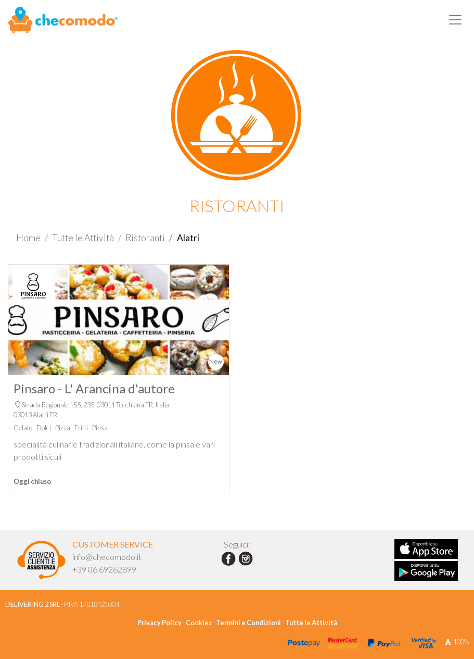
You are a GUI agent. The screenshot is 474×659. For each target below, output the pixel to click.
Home (28, 237)
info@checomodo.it (107, 557)
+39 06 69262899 (104, 569)
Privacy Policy (159, 622)
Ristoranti (145, 237)
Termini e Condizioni (248, 622)
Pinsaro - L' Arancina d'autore (94, 388)
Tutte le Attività (83, 237)
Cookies (199, 622)
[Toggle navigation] (455, 19)
